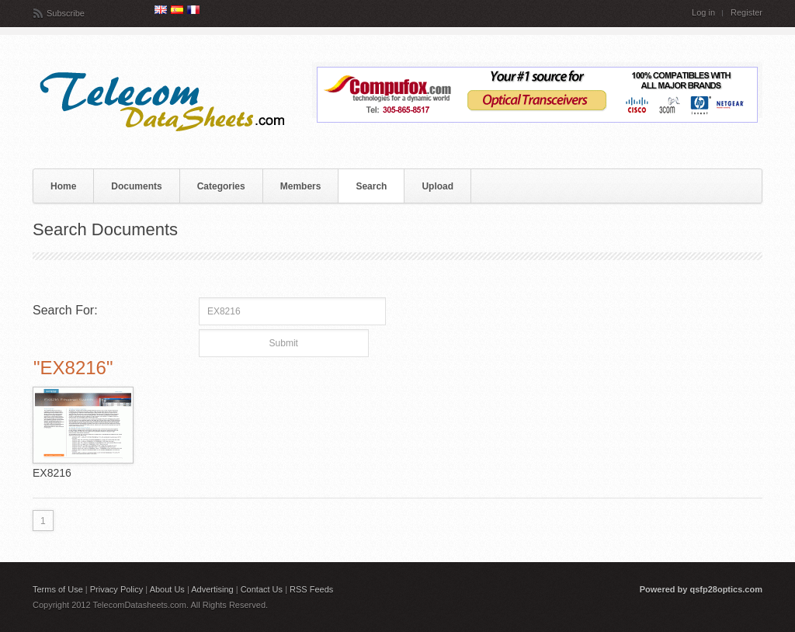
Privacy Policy (116, 589)
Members (300, 186)
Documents (136, 186)
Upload (437, 186)
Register (746, 13)
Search (371, 186)
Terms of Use (58, 589)
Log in (703, 13)
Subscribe (66, 13)
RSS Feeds (311, 589)
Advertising (212, 589)
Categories (221, 186)
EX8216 (52, 473)
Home (63, 186)
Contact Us (262, 589)
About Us (167, 589)
